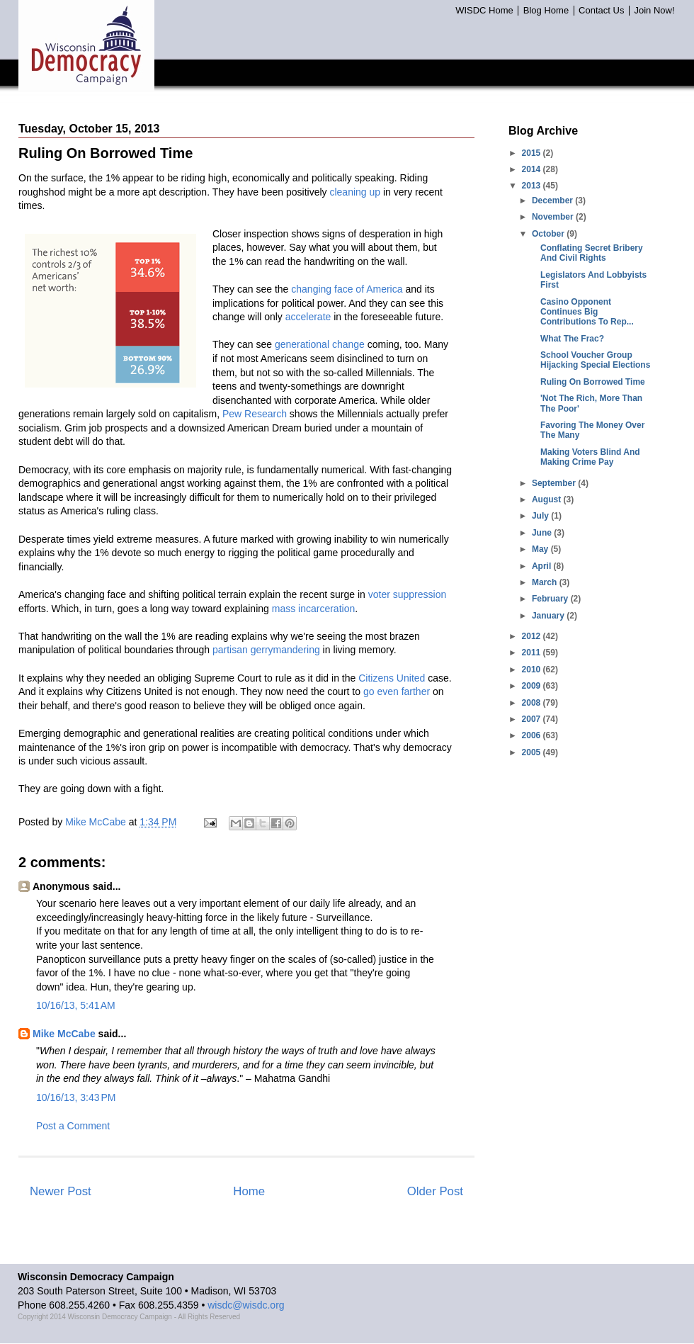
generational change (320, 344)
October (549, 234)
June (543, 533)
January (549, 616)
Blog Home (546, 11)
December (553, 200)
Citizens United (391, 678)
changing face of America (346, 289)
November (554, 217)
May (541, 549)
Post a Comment (73, 1125)
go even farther (396, 691)
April (543, 566)
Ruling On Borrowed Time (592, 382)
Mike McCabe (64, 1033)
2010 (532, 669)
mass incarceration (313, 608)
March (545, 582)
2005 (532, 752)
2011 (532, 652)
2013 (532, 186)
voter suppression (407, 594)
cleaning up (354, 192)
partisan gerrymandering (266, 649)
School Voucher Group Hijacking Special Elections (595, 360)
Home (249, 1191)
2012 (532, 636)
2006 (532, 735)
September (555, 483)
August (548, 499)
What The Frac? (572, 339)
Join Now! (654, 11)
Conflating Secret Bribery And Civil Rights (591, 253)
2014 (532, 169)
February (551, 599)
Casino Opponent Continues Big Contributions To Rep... (587, 312)
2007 (532, 719)
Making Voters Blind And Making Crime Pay (590, 457)
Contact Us (601, 11)
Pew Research (254, 413)
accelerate (308, 316)
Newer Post (60, 1191)
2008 (532, 703)
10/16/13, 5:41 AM (75, 1005)
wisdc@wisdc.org (245, 1305)
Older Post (435, 1191)
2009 (532, 686)
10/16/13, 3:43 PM (75, 1097)
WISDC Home (484, 11)
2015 (532, 153)
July (541, 516)
